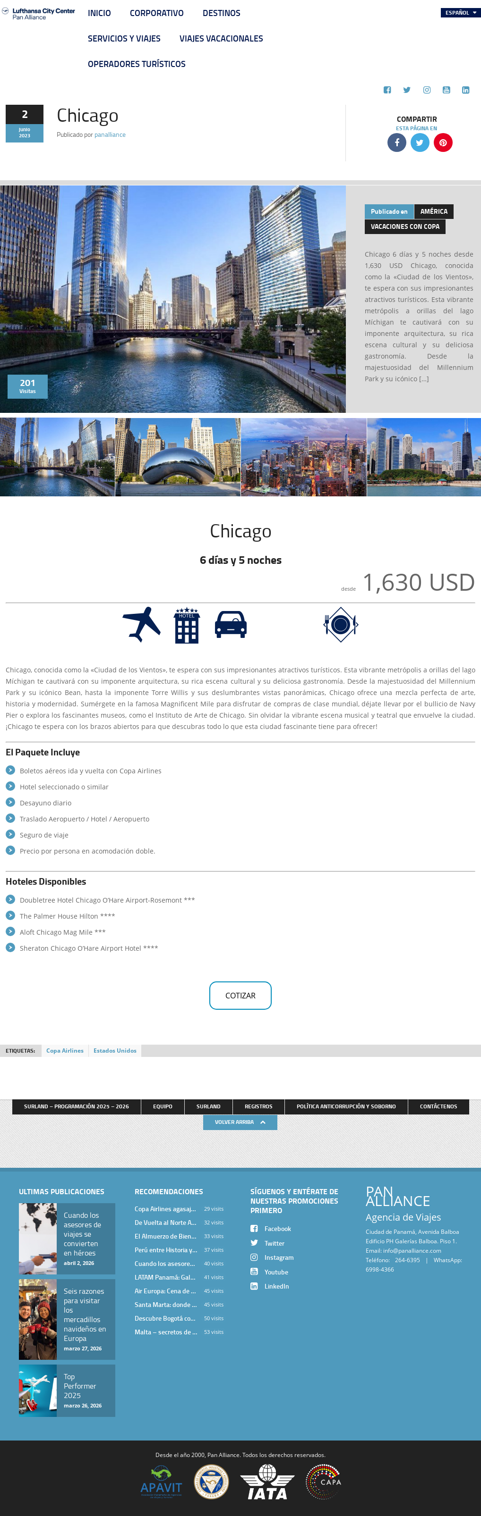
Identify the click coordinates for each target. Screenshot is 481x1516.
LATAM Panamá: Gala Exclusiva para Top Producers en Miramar (166, 1277)
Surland (209, 1106)
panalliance (110, 134)
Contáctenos (438, 1106)
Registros (259, 1106)
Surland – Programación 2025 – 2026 (76, 1106)
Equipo (162, 1106)
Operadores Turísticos (137, 64)
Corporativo (157, 13)
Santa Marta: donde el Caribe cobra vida (166, 1304)
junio (24, 129)
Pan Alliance (223, 1454)
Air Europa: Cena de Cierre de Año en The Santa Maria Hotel (166, 1290)
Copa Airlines (65, 1051)
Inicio (99, 13)
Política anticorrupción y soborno (346, 1106)
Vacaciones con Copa (405, 226)
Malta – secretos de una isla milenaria (166, 1331)
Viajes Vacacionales (221, 38)
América (434, 211)
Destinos (221, 13)
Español (458, 12)
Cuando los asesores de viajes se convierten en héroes (166, 1263)
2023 (24, 135)
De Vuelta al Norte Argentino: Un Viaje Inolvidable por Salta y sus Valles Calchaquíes (166, 1222)
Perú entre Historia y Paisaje (166, 1249)
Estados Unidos (115, 1051)
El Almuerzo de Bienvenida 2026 (166, 1235)
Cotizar (240, 995)
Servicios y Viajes (124, 38)
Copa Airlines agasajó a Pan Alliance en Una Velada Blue (166, 1208)
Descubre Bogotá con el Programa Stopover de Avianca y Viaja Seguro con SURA (166, 1318)
